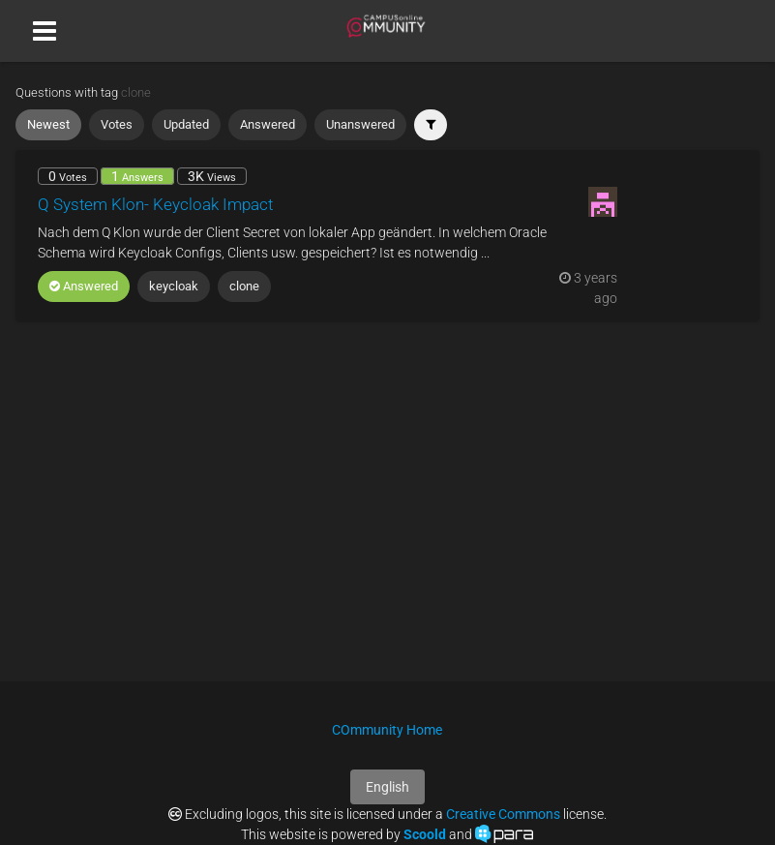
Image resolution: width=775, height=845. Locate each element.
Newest (48, 124)
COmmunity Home (387, 730)
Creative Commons (503, 814)
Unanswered (360, 124)
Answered (267, 124)
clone (244, 286)
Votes (117, 124)
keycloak (173, 286)
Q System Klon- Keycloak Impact (155, 204)
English (387, 787)
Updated (186, 124)
